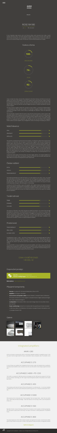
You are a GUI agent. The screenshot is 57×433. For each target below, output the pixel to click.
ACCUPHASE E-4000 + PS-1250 (28, 373)
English (28, 14)
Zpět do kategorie (29, 425)
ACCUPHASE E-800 (28, 417)
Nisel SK (15, 275)
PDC (37, 430)
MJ (24, 28)
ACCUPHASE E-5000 (28, 395)
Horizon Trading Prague (19, 276)
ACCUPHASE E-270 (28, 362)
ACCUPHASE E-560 (28, 406)
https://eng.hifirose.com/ (19, 281)
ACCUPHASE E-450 (28, 384)
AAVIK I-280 (28, 351)
